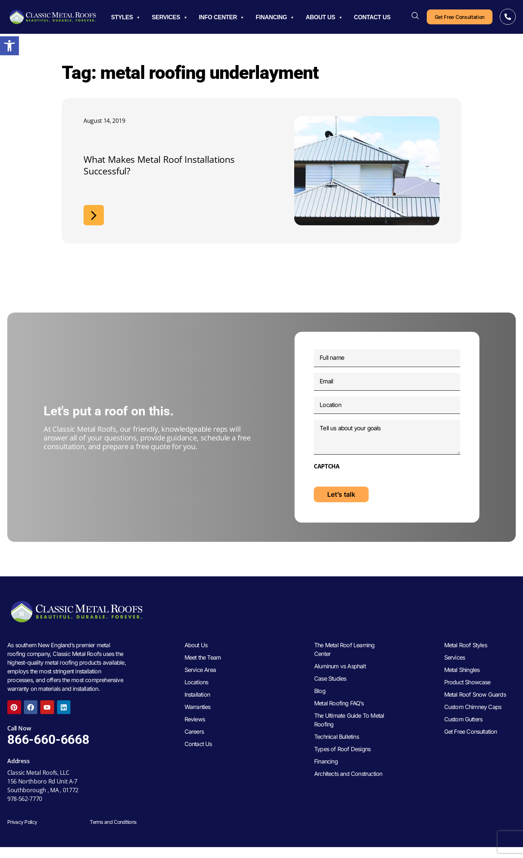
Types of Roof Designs (342, 762)
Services (170, 17)
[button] (9, 45)
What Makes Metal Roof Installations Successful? (159, 165)
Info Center (222, 17)
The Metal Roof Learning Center (344, 662)
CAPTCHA (327, 475)
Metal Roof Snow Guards (475, 707)
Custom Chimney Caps (473, 720)
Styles (126, 17)
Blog (319, 704)
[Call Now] (507, 16)
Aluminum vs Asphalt (340, 679)
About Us (324, 17)
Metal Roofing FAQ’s (339, 716)
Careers (194, 744)
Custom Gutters (463, 732)
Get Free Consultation (470, 744)
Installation (197, 707)
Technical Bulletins (336, 749)
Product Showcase (467, 695)
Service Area (200, 682)
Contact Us (372, 17)
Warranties (198, 720)
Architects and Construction (348, 786)
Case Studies (330, 691)
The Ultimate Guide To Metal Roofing (349, 733)
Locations (196, 695)
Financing (275, 17)
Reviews (195, 732)
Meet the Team (203, 670)
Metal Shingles (462, 682)
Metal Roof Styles (465, 658)
